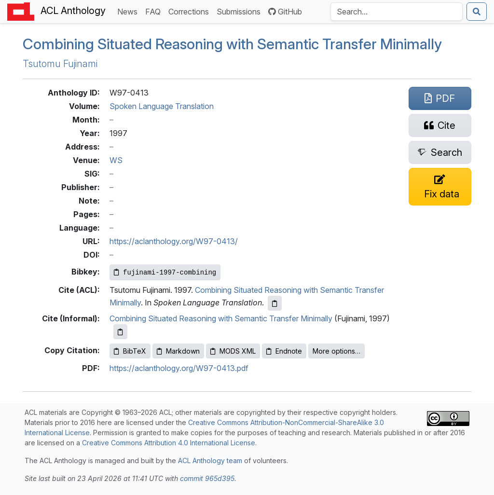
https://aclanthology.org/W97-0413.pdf (179, 368)
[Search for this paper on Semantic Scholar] (440, 152)
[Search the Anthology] (396, 11)
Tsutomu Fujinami (60, 63)
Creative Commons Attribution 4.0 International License (168, 443)
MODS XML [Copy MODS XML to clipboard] (233, 351)
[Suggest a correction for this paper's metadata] (440, 187)
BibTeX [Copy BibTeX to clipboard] (130, 351)
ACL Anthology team (210, 460)
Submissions (240, 10)
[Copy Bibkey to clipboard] (165, 272)
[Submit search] (477, 11)
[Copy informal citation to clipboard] (120, 331)
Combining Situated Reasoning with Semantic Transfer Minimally (232, 44)
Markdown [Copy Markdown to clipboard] (178, 351)
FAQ (155, 10)
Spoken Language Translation (162, 106)
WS (116, 160)
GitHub (285, 11)
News (129, 10)
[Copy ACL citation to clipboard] (275, 303)
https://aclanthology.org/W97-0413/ (174, 241)
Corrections (190, 10)
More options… (336, 351)
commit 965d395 (207, 478)
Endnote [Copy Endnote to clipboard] (284, 351)
